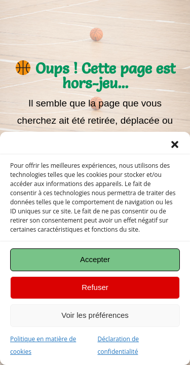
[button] (175, 144)
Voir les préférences (95, 315)
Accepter (95, 259)
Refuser (95, 287)
